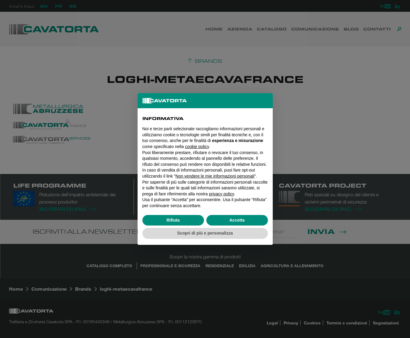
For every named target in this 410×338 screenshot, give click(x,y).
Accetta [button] (237, 220)
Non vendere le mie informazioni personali (215, 176)
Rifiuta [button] (173, 220)
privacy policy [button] (221, 193)
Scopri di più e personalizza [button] (205, 233)
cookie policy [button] (197, 146)
